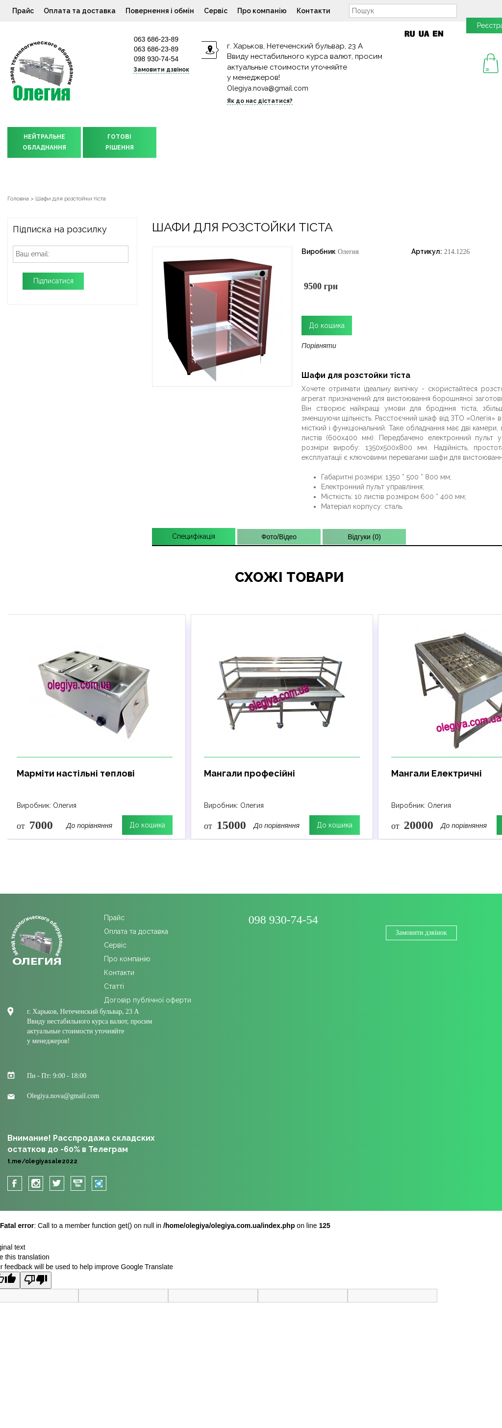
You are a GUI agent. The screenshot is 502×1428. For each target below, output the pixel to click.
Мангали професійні (249, 773)
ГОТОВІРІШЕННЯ (119, 142)
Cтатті (114, 986)
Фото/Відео (279, 537)
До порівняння (89, 825)
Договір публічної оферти (147, 1000)
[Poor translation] (35, 1280)
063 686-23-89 (156, 39)
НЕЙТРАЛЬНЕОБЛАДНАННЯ (44, 142)
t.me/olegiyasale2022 (42, 1161)
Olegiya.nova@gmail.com (267, 88)
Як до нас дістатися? (260, 101)
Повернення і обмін (160, 11)
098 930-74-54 (156, 59)
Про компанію (262, 11)
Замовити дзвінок (161, 69)
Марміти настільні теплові (76, 773)
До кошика (147, 825)
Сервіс (215, 11)
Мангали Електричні (436, 773)
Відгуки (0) (364, 537)
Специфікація (193, 536)
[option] (94, 726)
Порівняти (318, 346)
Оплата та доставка (80, 11)
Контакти (313, 11)
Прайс (23, 11)
